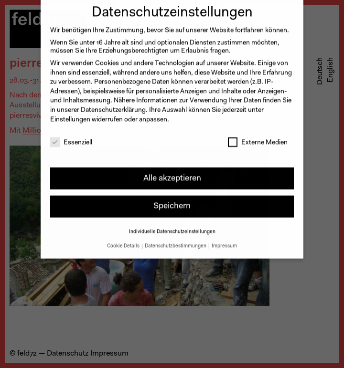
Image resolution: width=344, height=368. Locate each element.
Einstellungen (70, 114)
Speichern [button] (172, 201)
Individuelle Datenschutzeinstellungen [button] (172, 226)
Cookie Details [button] (123, 240)
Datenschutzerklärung (113, 105)
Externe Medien (258, 138)
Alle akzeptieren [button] (172, 173)
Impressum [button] (224, 240)
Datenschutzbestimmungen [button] (176, 240)
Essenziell (71, 138)
